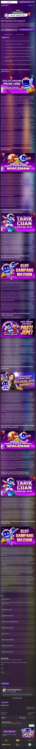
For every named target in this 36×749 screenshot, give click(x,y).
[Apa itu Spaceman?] (34, 600)
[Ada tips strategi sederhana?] (34, 641)
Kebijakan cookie (28, 747)
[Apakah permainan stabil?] (34, 653)
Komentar (2, 672)
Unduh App (9, 2)
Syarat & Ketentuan (31, 712)
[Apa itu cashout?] (34, 635)
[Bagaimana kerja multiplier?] (34, 629)
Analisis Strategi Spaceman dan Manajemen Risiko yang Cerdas (17, 53)
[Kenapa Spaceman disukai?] (34, 617)
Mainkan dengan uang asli (27, 29)
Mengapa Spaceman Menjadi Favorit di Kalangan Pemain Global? (17, 40)
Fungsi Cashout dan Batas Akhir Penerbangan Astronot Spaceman (17, 50)
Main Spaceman (27, 2)
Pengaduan (30, 714)
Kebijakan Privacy (4, 712)
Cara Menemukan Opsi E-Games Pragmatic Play (14, 44)
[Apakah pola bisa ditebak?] (34, 647)
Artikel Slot (30, 5)
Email (2, 668)
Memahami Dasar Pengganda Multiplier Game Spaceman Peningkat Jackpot (19, 47)
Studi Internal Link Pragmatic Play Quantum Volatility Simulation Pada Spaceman (18, 57)
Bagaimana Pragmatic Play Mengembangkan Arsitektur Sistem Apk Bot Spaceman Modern (18, 61)
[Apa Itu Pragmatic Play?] (34, 611)
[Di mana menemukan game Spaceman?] (34, 623)
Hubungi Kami (3, 714)
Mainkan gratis (9, 29)
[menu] (34, 5)
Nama (2, 664)
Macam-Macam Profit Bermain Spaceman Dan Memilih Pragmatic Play (18, 64)
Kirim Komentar (5, 683)
